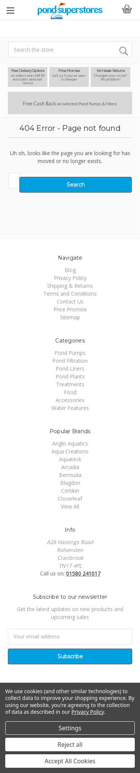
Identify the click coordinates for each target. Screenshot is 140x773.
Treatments (70, 384)
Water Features (70, 407)
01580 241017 (83, 573)
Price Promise (70, 309)
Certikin (70, 490)
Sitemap (70, 317)
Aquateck (70, 459)
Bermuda (70, 474)
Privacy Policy (70, 277)
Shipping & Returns (70, 285)
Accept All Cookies (70, 761)
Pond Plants (70, 376)
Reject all (70, 744)
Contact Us (70, 301)
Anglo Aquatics (70, 443)
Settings (70, 728)
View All (70, 506)
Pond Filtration (70, 360)
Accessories (70, 400)
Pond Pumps (70, 352)
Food (70, 392)
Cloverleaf (70, 498)
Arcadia (70, 467)
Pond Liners (70, 368)
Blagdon (70, 482)
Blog (70, 270)
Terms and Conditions (70, 293)
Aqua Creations (70, 451)
